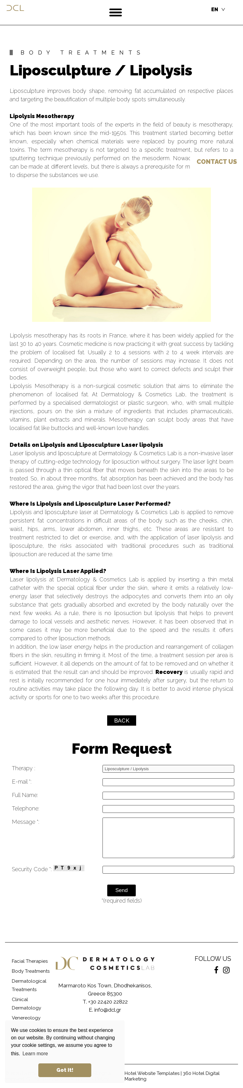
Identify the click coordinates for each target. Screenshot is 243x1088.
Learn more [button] (35, 1053)
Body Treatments (31, 971)
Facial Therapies (30, 961)
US (217, 161)
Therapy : (23, 768)
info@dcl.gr (107, 1010)
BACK (121, 720)
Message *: (25, 821)
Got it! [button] (65, 1070)
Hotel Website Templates (152, 1073)
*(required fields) (122, 900)
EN (214, 9)
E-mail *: (21, 781)
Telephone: (25, 808)
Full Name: (25, 795)
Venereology (26, 1018)
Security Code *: (48, 868)
